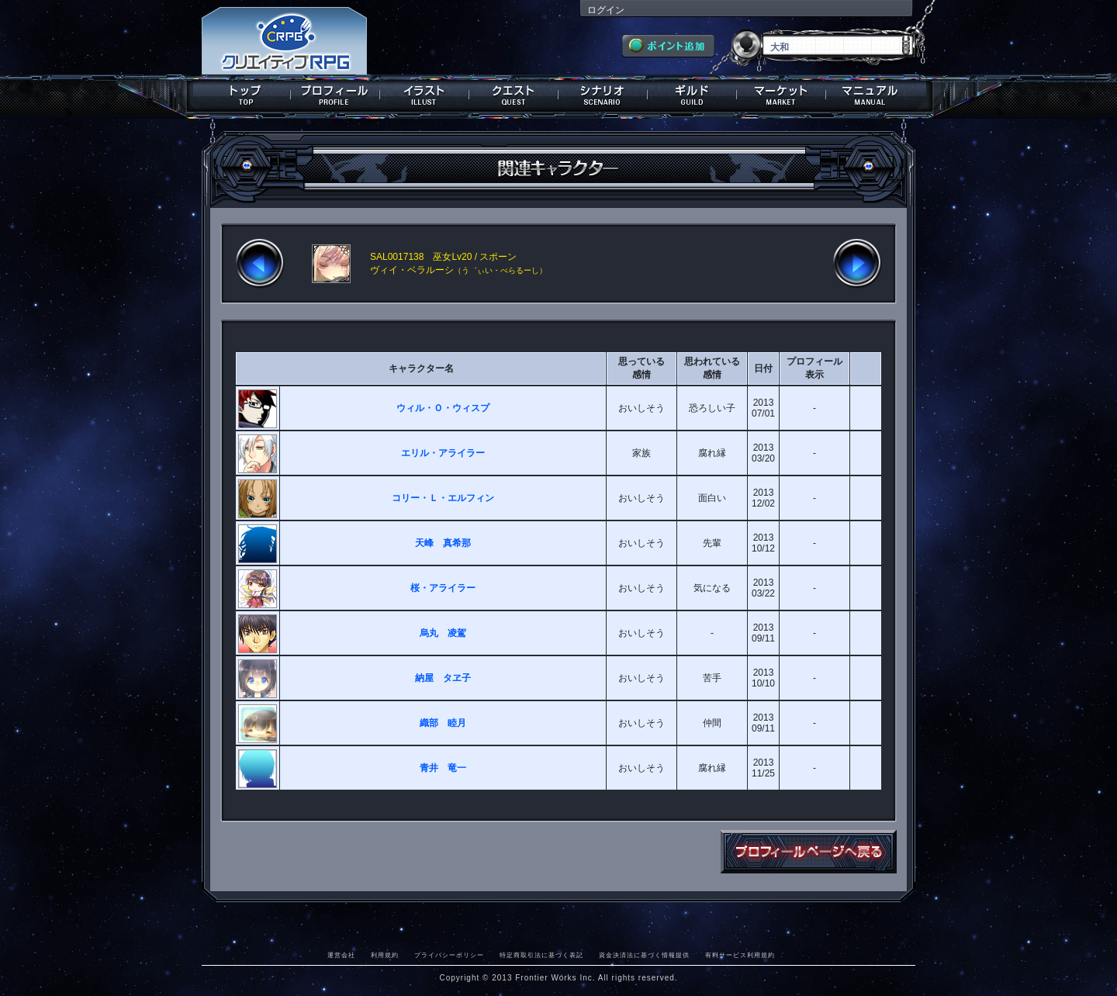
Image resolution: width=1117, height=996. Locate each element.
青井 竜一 (443, 768)
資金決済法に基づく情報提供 (644, 955)
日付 (763, 368)
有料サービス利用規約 (740, 955)
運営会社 (341, 955)
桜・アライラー (443, 588)
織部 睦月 (443, 723)
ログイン (605, 10)
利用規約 (385, 955)
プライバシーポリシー (449, 955)
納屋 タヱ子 (443, 678)
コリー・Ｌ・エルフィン (443, 498)
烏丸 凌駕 (443, 633)
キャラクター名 (421, 368)
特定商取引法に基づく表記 (541, 955)
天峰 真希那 (443, 543)
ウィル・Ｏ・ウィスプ (442, 408)
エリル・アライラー (443, 453)
